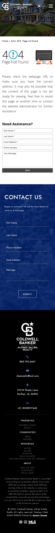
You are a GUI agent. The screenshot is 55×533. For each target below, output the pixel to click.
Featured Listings (27, 425)
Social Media (27, 473)
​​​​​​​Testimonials (27, 470)
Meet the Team (28, 467)
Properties (27, 420)
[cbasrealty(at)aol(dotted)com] (39, 6)
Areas (27, 436)
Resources (27, 443)
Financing (27, 453)
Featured (27, 439)
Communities (27, 432)
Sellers (27, 451)
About (27, 463)
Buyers (27, 448)
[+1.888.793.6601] (45, 6)
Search (27, 428)
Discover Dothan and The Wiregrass (27, 459)
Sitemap (38, 512)
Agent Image (40, 515)
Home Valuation (27, 456)
